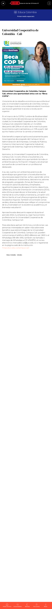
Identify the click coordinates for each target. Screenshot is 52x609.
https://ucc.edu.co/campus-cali (15, 248)
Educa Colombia (27, 12)
